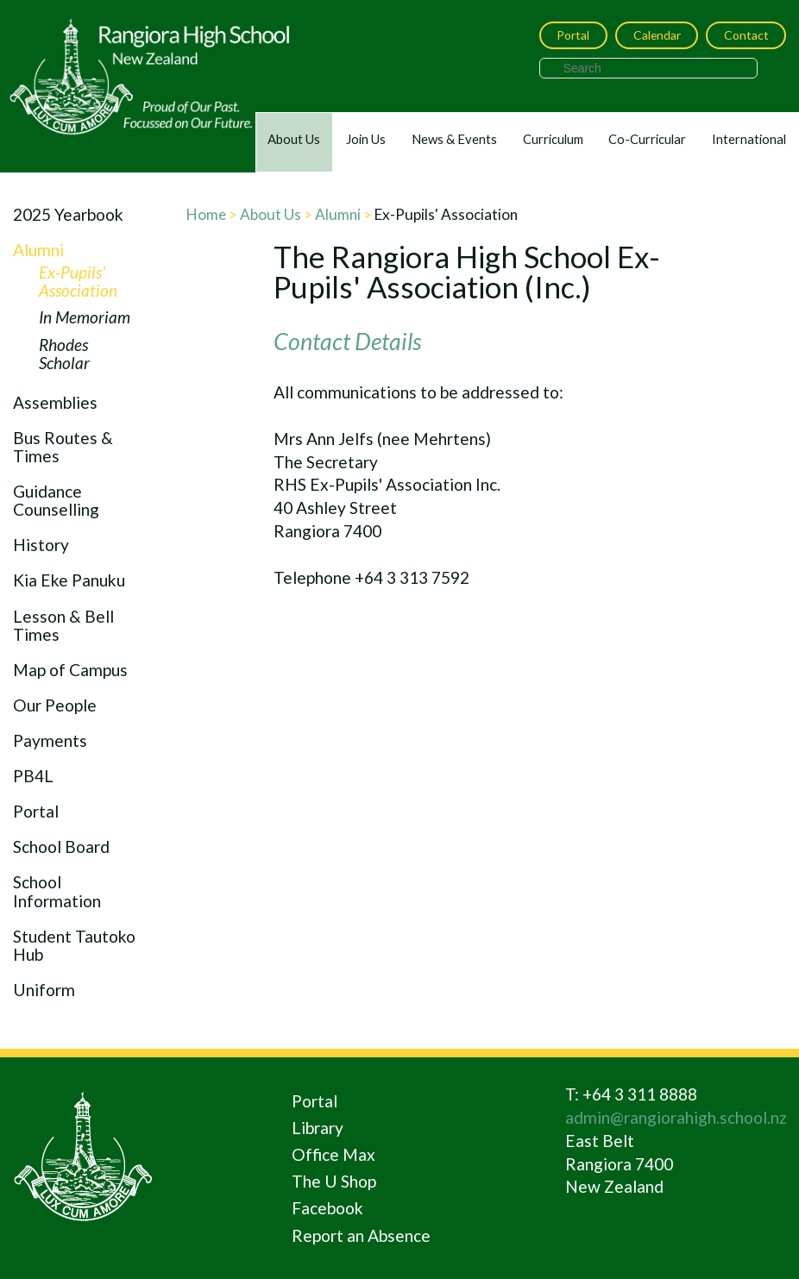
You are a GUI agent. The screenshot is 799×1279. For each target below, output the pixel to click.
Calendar (657, 35)
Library (317, 1128)
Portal (573, 35)
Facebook (327, 1208)
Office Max (333, 1154)
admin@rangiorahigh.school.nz (676, 1117)
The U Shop (334, 1181)
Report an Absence (361, 1235)
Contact (746, 35)
